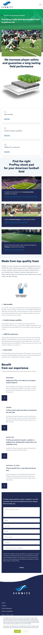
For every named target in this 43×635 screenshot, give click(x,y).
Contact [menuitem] (4, 605)
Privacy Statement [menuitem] (7, 608)
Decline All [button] (25, 631)
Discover (7, 118)
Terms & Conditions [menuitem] (7, 611)
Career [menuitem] (3, 603)
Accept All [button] (17, 631)
